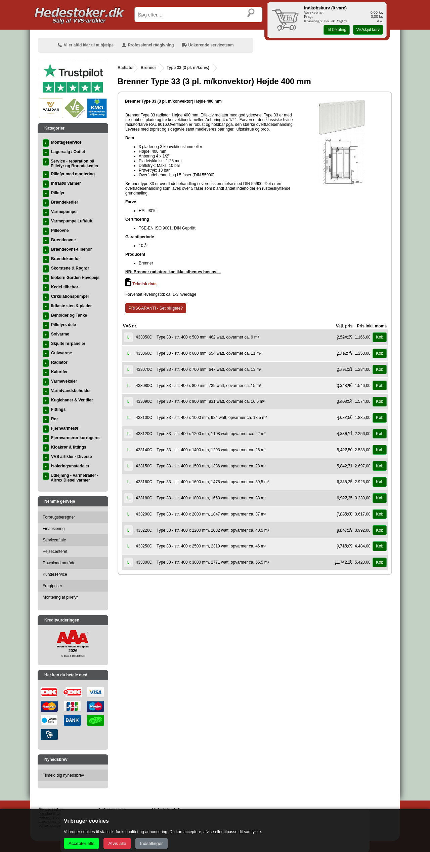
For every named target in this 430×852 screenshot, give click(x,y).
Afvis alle (117, 843)
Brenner (148, 67)
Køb (379, 337)
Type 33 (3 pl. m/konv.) (188, 67)
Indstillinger (151, 843)
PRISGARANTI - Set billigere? (156, 308)
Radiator (126, 67)
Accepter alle (81, 843)
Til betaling (336, 29)
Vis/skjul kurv (368, 29)
